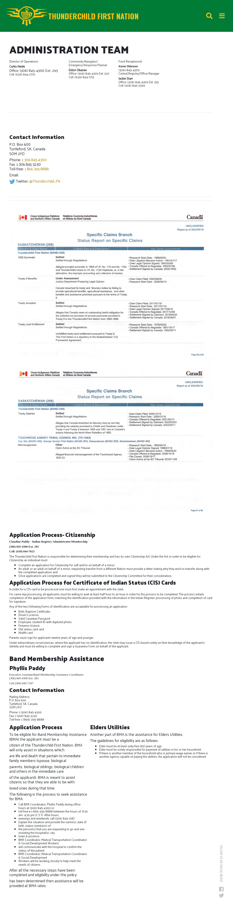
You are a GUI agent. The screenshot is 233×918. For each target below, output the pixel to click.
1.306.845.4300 (34, 159)
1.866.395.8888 (37, 168)
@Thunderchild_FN (44, 181)
